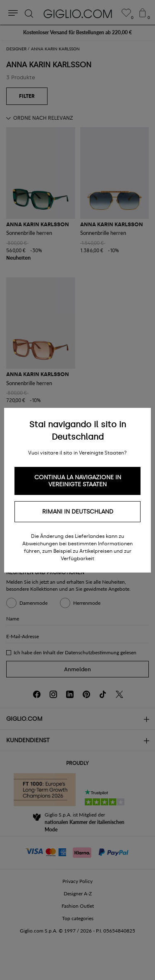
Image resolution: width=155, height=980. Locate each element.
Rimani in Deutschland (77, 511)
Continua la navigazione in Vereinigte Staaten (77, 481)
